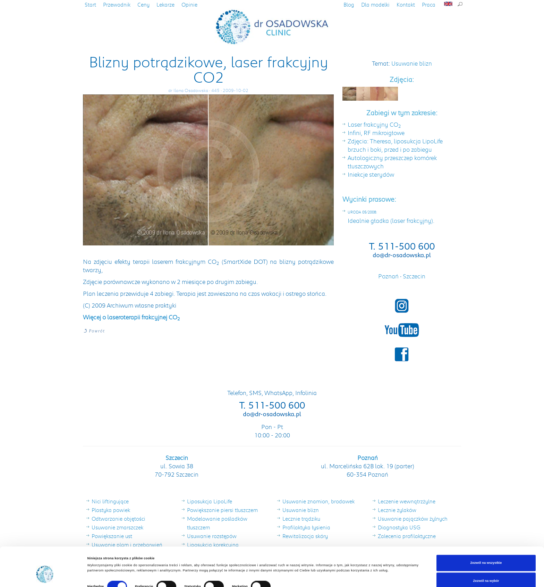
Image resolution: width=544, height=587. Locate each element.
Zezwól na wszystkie (486, 535)
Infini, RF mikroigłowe (376, 132)
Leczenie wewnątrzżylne (406, 501)
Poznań (389, 276)
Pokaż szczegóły (292, 560)
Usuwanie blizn (411, 63)
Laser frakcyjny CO (374, 124)
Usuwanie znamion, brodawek (318, 501)
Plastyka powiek (111, 509)
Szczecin (414, 276)
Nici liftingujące (110, 501)
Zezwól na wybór (486, 552)
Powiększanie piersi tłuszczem (222, 509)
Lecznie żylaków (397, 509)
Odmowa (486, 570)
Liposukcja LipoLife (209, 501)
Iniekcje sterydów (371, 174)
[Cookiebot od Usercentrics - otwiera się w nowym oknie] (45, 575)
